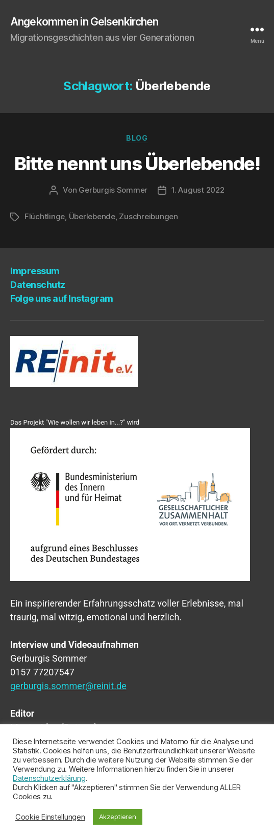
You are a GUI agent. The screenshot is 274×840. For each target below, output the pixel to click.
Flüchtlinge (44, 216)
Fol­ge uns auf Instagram (61, 298)
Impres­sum (35, 271)
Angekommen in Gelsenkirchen (84, 21)
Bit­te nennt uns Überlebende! (137, 163)
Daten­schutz (37, 284)
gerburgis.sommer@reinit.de (68, 685)
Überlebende (92, 216)
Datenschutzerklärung (49, 778)
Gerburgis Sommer (113, 190)
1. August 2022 (197, 190)
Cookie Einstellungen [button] (50, 817)
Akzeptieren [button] (117, 816)
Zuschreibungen (148, 216)
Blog (136, 138)
